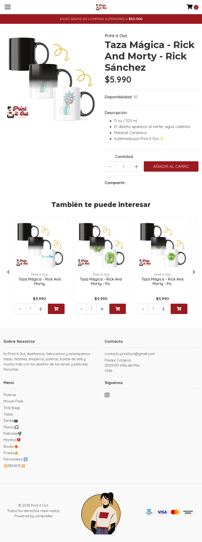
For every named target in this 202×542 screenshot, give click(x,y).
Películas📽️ (13, 433)
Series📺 (11, 420)
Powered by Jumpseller (33, 516)
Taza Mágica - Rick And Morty (40, 281)
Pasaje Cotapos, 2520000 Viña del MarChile (122, 365)
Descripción (116, 112)
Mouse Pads (13, 401)
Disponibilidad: (118, 96)
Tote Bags (12, 407)
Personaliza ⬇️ (16, 459)
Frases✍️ (11, 453)
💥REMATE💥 (14, 465)
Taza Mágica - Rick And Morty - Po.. (101, 281)
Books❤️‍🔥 (11, 446)
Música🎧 (11, 427)
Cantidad (124, 156)
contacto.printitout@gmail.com (130, 354)
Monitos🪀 (12, 440)
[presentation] (8, 272)
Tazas (8, 414)
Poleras (10, 395)
